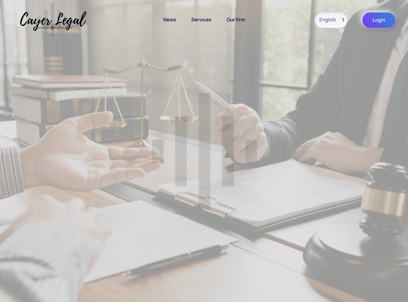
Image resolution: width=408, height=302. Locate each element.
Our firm (236, 19)
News (169, 19)
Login (379, 20)
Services (201, 19)
